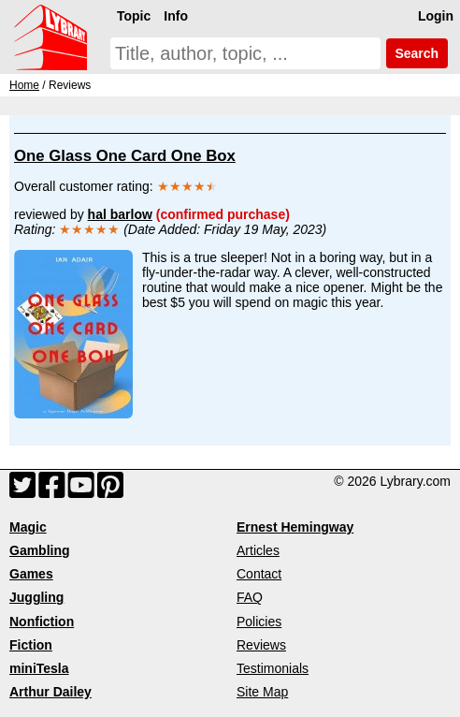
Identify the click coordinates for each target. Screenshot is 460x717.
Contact (259, 573)
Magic (28, 526)
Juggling (36, 597)
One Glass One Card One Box (125, 156)
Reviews (261, 644)
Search (417, 53)
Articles (258, 550)
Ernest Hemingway (295, 526)
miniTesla (39, 668)
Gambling (39, 550)
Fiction (30, 644)
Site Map (262, 691)
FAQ (250, 597)
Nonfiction (41, 621)
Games (31, 573)
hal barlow (120, 214)
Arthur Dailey (50, 691)
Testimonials (273, 668)
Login (435, 15)
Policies (259, 621)
